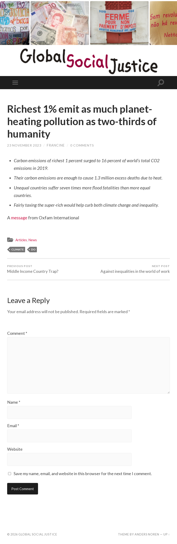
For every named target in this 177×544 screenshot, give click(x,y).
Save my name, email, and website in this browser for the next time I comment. (83, 474)
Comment (17, 333)
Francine (56, 145)
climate (17, 249)
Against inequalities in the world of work (135, 269)
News (33, 240)
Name (13, 403)
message (20, 217)
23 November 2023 (24, 145)
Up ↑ (166, 535)
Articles (21, 240)
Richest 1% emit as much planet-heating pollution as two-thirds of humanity (84, 121)
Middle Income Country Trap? (32, 269)
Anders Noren (147, 535)
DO (33, 249)
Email (13, 426)
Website (15, 450)
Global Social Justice (37, 535)
